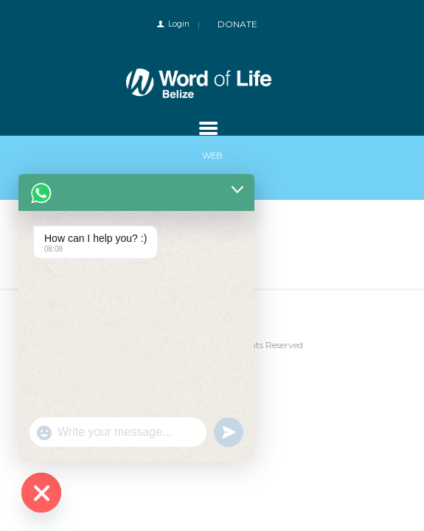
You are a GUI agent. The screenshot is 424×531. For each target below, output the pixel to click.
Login (179, 24)
